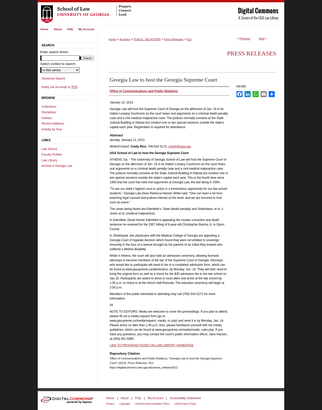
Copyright (124, 403)
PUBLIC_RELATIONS (147, 39)
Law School (49, 149)
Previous (244, 38)
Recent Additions (53, 123)
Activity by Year (52, 129)
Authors (47, 118)
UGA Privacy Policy (185, 403)
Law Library (49, 160)
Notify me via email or (59, 87)
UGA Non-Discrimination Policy (152, 403)
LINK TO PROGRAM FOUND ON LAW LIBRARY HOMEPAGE (152, 345)
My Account (155, 398)
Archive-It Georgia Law (57, 166)
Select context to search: (58, 64)
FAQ (138, 398)
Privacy (110, 403)
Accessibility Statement (185, 398)
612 (189, 39)
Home (112, 39)
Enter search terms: (54, 52)
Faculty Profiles (52, 154)
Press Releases (173, 39)
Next (262, 38)
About (125, 398)
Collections (49, 106)
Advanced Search (53, 78)
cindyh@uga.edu (179, 146)
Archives (124, 39)
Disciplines (49, 112)
